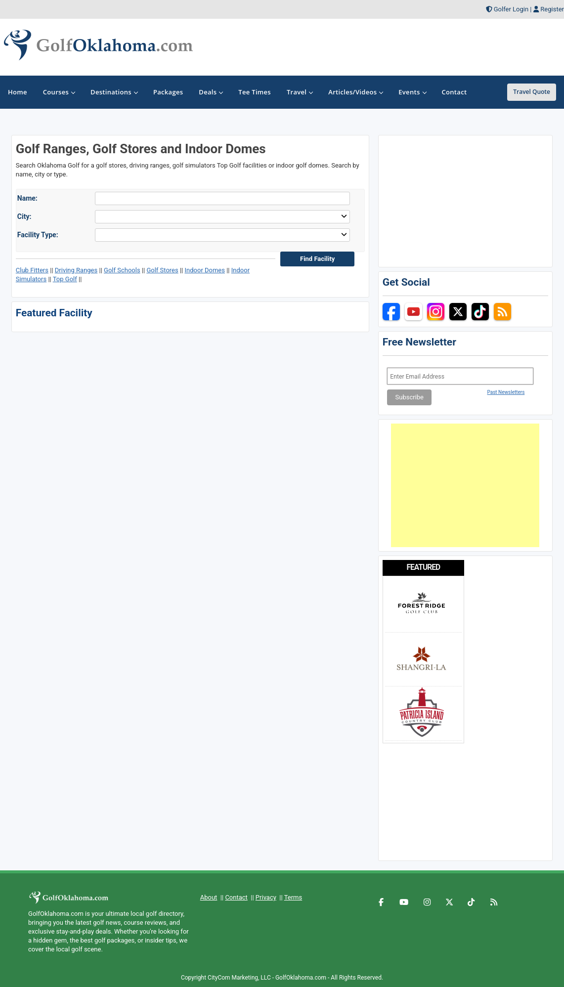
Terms (293, 897)
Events (412, 91)
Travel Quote (531, 91)
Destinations (113, 91)
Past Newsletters (506, 392)
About (208, 897)
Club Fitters (32, 270)
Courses (59, 91)
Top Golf (65, 279)
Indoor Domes (205, 270)
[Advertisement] (465, 485)
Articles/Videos (355, 91)
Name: (27, 198)
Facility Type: (37, 235)
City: (24, 216)
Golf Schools (122, 270)
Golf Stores (162, 270)
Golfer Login (511, 9)
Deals (210, 91)
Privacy (266, 897)
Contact (236, 897)
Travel (299, 91)
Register (552, 9)
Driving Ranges (76, 270)
